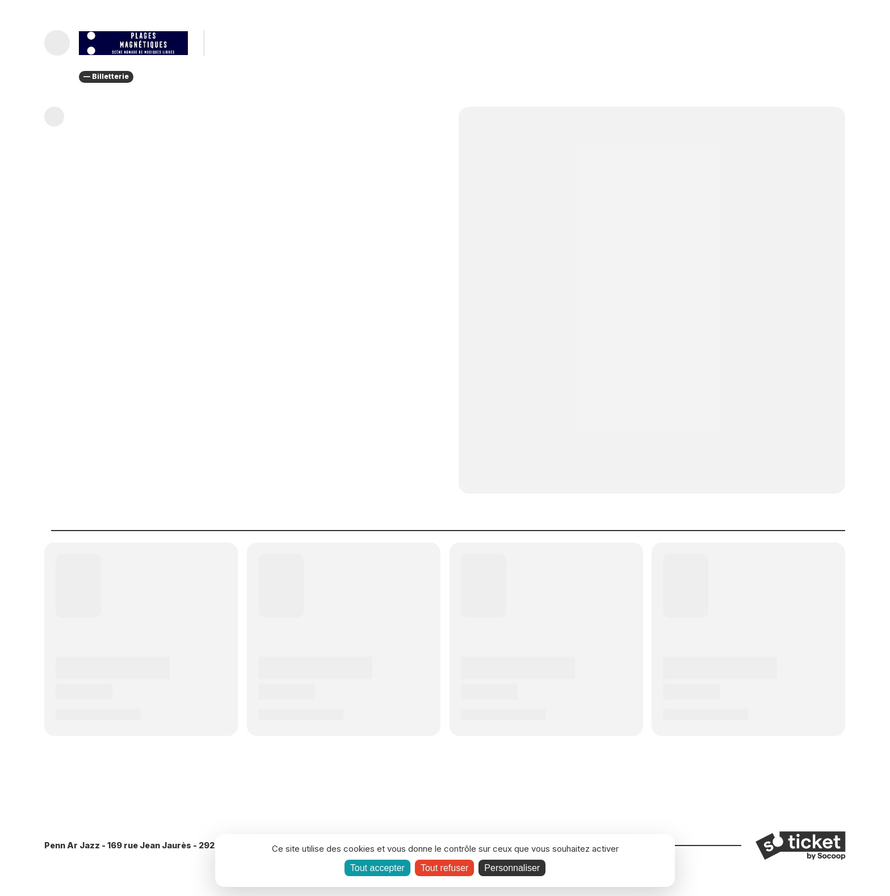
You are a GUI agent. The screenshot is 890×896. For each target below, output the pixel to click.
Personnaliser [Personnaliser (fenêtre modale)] (512, 868)
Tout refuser (444, 868)
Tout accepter (377, 868)
